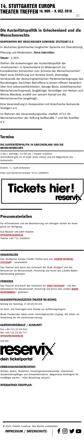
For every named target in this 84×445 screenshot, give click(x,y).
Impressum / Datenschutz (27, 431)
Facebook (59, 431)
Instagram (65, 431)
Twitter (72, 431)
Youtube (78, 431)
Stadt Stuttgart (56, 285)
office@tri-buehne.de (11, 235)
